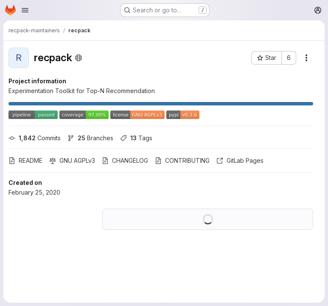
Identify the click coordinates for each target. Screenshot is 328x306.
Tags (136, 138)
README (25, 160)
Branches (90, 138)
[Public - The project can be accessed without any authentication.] (78, 57)
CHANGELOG (125, 160)
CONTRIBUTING (182, 160)
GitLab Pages (240, 160)
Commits (34, 138)
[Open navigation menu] (25, 10)
